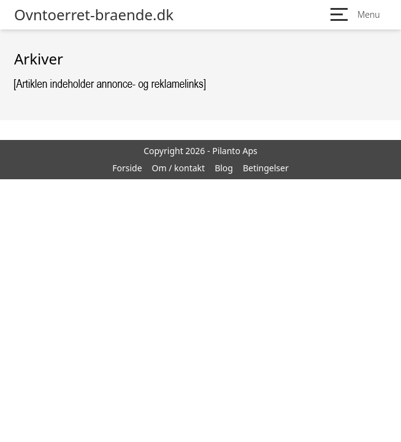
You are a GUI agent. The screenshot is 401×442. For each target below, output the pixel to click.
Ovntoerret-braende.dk (94, 15)
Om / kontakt (178, 168)
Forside (127, 168)
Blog (224, 168)
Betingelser (266, 168)
